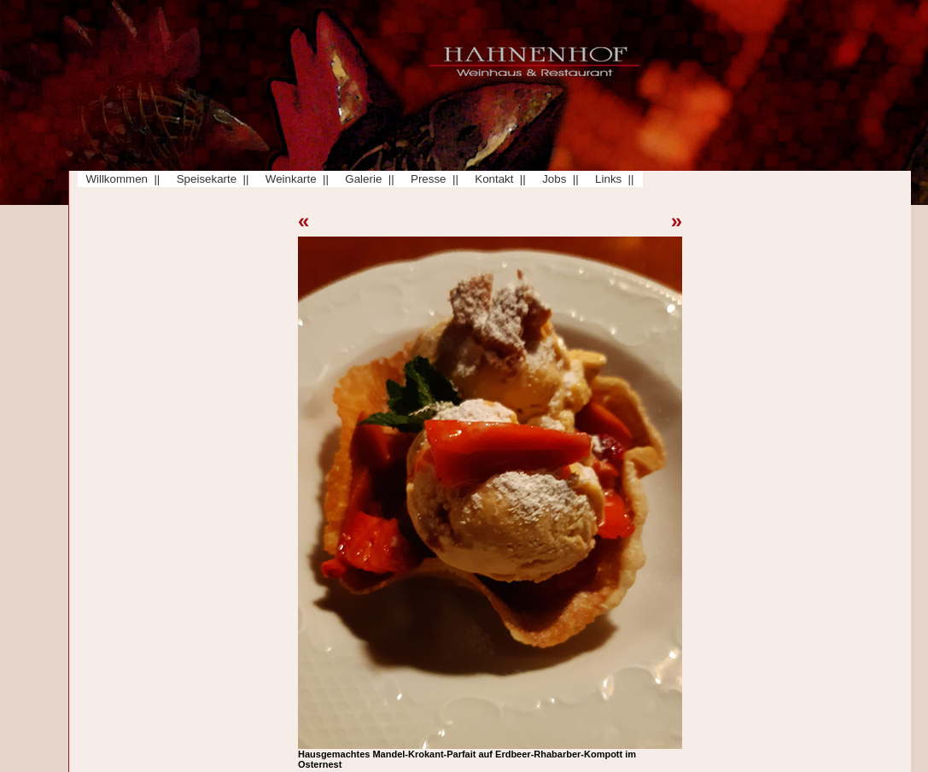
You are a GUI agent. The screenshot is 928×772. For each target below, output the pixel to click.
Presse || (431, 179)
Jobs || (557, 179)
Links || (611, 179)
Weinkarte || (294, 179)
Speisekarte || (209, 179)
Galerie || (366, 179)
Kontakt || (497, 179)
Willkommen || (119, 179)
